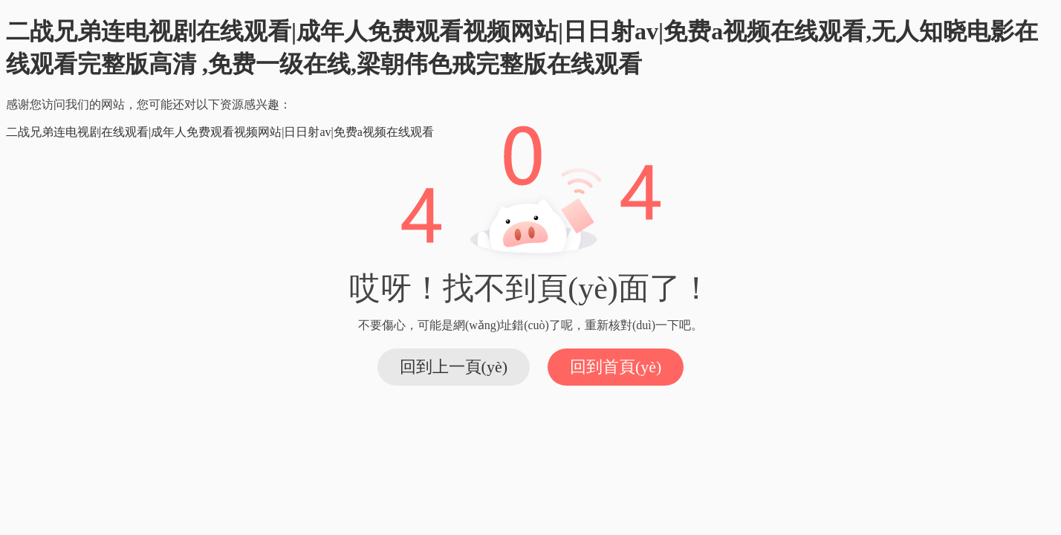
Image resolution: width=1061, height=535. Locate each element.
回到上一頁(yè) (453, 366)
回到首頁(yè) (615, 366)
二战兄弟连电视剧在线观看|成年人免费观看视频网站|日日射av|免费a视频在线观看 (220, 132)
